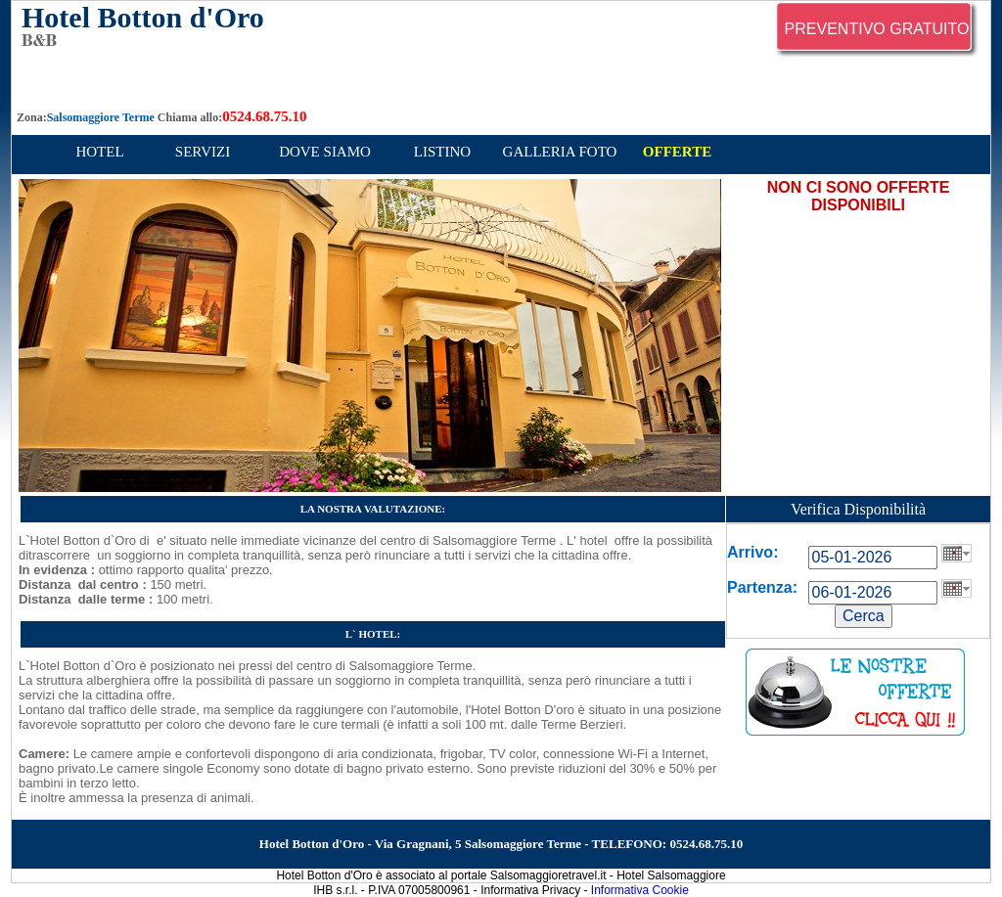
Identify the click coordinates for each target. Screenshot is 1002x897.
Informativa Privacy (530, 890)
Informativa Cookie (640, 890)
